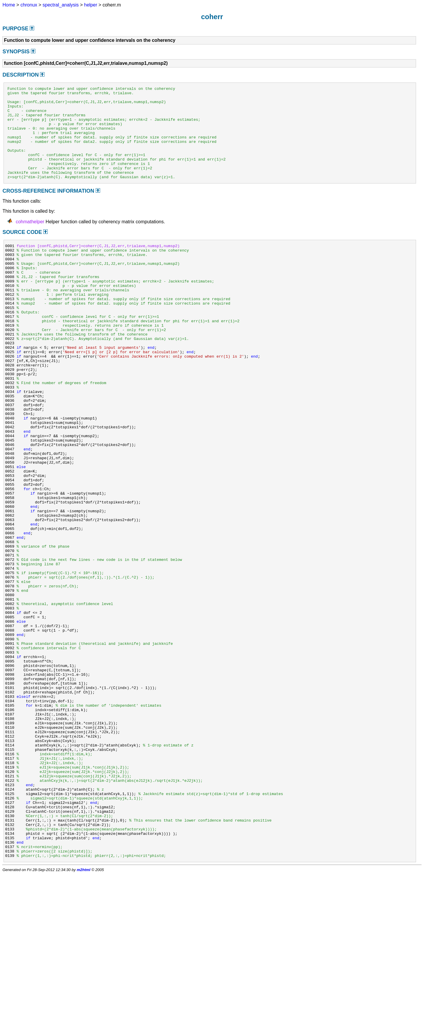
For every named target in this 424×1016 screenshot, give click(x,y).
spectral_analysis (61, 4)
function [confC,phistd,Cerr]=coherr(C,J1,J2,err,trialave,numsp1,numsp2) (98, 265)
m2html (83, 1011)
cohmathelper (30, 240)
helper (90, 4)
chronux (28, 4)
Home (8, 4)
